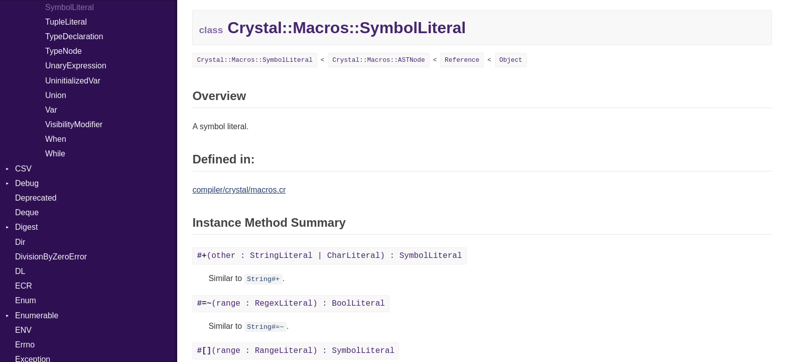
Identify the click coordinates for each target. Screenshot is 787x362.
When (55, 139)
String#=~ (265, 327)
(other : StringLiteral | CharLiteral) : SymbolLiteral (329, 255)
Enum (25, 300)
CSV (23, 168)
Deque (27, 212)
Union (55, 95)
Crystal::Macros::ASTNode (378, 60)
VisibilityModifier (73, 124)
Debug (27, 183)
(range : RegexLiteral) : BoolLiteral (290, 303)
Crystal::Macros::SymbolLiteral (254, 60)
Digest (26, 227)
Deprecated (36, 198)
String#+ (263, 279)
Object (510, 60)
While (55, 153)
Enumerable (36, 315)
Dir (20, 242)
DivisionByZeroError (51, 256)
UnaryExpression (75, 65)
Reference (462, 60)
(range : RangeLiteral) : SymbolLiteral (296, 350)
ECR (23, 286)
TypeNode (63, 51)
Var (51, 110)
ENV (23, 330)
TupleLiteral (66, 22)
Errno (25, 344)
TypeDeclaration (74, 36)
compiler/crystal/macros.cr (239, 190)
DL (20, 271)
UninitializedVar (72, 80)
